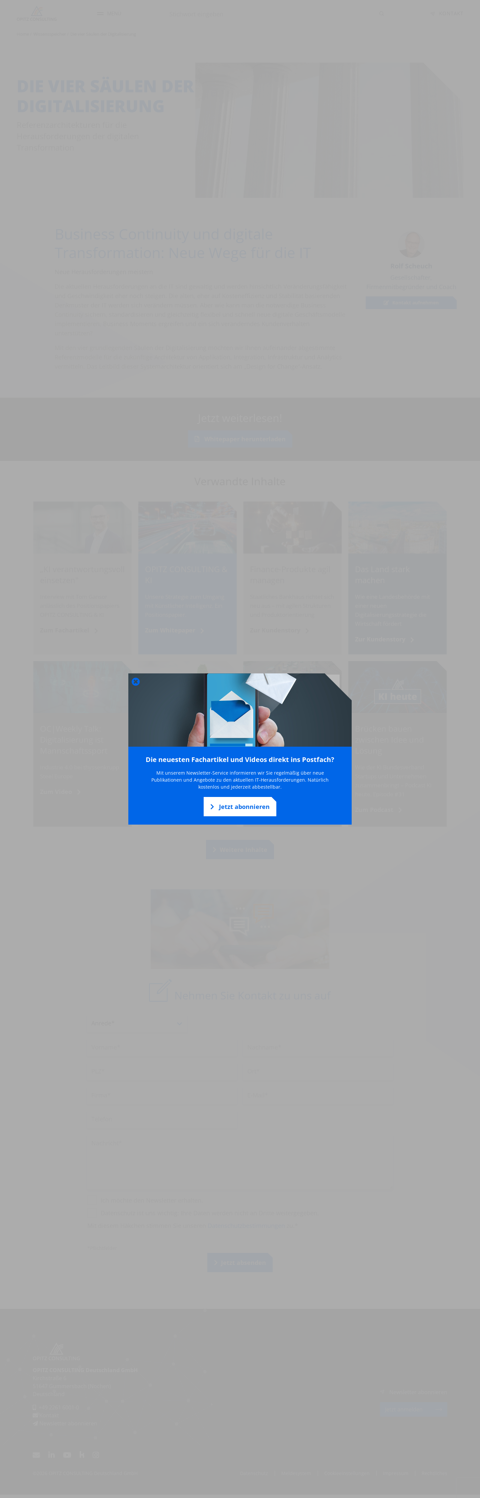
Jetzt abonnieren (240, 807)
